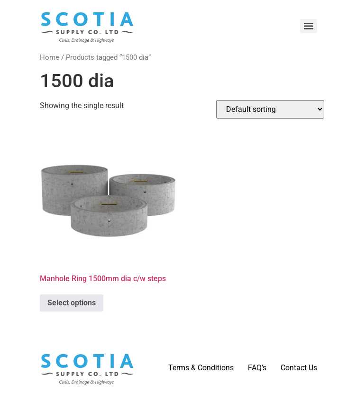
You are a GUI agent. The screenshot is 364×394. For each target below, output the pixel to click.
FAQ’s (257, 367)
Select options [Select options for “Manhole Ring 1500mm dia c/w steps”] (71, 302)
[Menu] (308, 26)
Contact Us (299, 367)
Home (49, 57)
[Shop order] (270, 109)
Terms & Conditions (201, 367)
